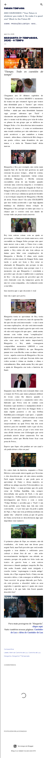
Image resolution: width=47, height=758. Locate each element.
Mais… (34, 24)
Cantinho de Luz (34, 652)
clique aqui (37, 626)
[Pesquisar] (41, 4)
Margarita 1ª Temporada (20, 656)
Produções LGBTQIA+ (20, 24)
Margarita (7, 656)
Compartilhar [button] (9, 649)
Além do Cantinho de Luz (31, 632)
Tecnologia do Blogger (23, 746)
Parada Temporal (14, 9)
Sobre (7, 24)
